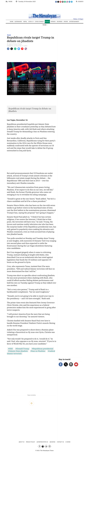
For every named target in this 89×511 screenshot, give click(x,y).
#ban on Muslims (38, 351)
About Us (21, 442)
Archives (52, 442)
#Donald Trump (22, 348)
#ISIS (10, 348)
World (9, 35)
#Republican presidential (42, 348)
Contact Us (60, 442)
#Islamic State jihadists (18, 351)
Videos (75, 19)
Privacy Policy (30, 442)
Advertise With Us (42, 442)
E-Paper (80, 19)
